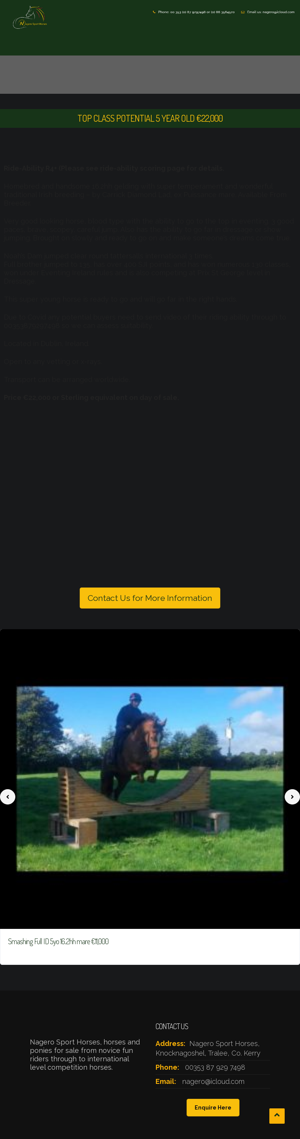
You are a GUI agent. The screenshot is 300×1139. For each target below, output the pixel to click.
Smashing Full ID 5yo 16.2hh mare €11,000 (58, 941)
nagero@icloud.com (213, 1081)
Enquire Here (213, 1108)
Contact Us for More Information (150, 598)
